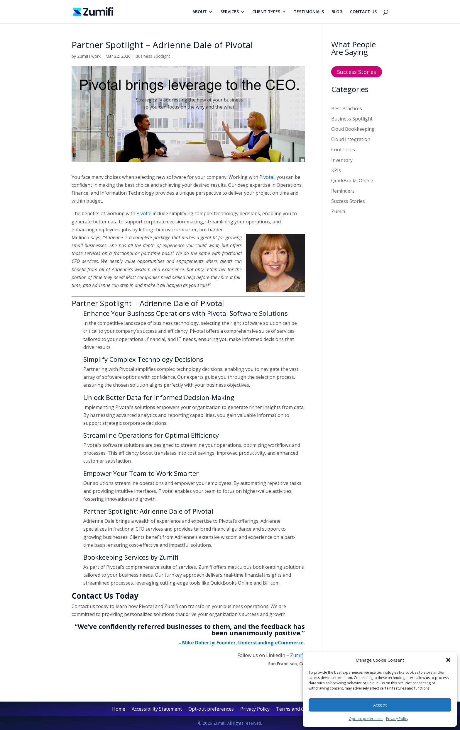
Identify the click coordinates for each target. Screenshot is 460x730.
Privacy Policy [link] (397, 718)
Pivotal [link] (266, 177)
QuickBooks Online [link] (352, 180)
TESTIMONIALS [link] (309, 12)
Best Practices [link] (346, 108)
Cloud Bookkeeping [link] (353, 129)
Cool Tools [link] (343, 149)
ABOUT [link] (199, 12)
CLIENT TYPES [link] (266, 12)
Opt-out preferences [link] (366, 718)
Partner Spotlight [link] (102, 303)
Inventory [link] (342, 160)
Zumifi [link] (338, 211)
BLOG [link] (337, 12)
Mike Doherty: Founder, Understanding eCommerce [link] (243, 642)
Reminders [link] (343, 191)
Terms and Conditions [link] (300, 709)
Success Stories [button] (356, 71)
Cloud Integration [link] (350, 139)
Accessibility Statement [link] (157, 709)
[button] (448, 660)
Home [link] (118, 709)
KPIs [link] (336, 170)
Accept (380, 705)
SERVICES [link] (229, 12)
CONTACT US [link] (363, 12)
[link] (93, 11)
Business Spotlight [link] (152, 56)
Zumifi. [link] (297, 655)
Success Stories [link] (348, 201)
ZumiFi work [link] (89, 56)
